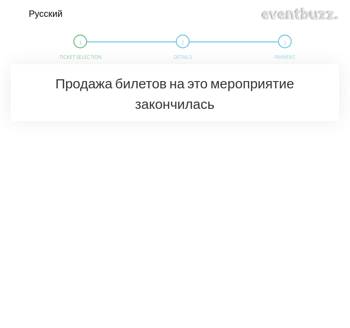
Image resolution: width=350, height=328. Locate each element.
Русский (45, 14)
